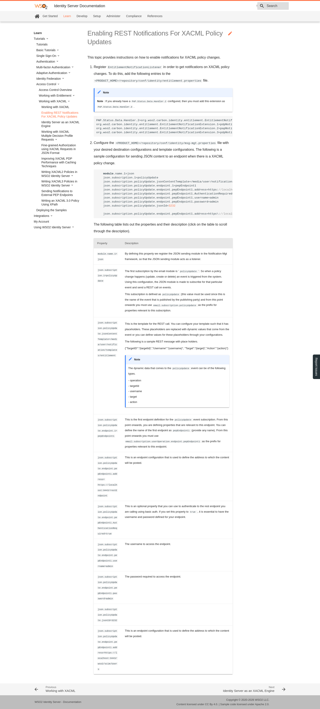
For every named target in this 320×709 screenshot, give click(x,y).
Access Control (46, 84)
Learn (67, 16)
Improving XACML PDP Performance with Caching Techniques (58, 162)
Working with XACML (53, 101)
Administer (113, 16)
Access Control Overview (55, 90)
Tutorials (40, 38)
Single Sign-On (46, 55)
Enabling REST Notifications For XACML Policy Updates (60, 114)
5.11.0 (230, 6)
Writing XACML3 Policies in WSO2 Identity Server (59, 183)
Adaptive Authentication (52, 73)
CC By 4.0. (211, 704)
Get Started (50, 16)
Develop (82, 16)
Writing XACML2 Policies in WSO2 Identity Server (59, 173)
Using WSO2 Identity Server (53, 227)
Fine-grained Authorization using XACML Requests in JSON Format (58, 149)
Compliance (134, 16)
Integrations (42, 216)
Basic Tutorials (46, 50)
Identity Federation (49, 78)
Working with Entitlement (55, 95)
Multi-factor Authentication (53, 67)
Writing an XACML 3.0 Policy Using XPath (60, 202)
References (155, 16)
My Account (41, 221)
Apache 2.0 (262, 704)
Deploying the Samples (51, 210)
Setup (97, 16)
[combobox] (264, 6)
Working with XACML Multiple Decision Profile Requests (57, 135)
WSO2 (259, 699)
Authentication (46, 61)
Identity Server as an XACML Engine (60, 124)
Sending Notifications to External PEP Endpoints (57, 193)
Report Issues (316, 367)
